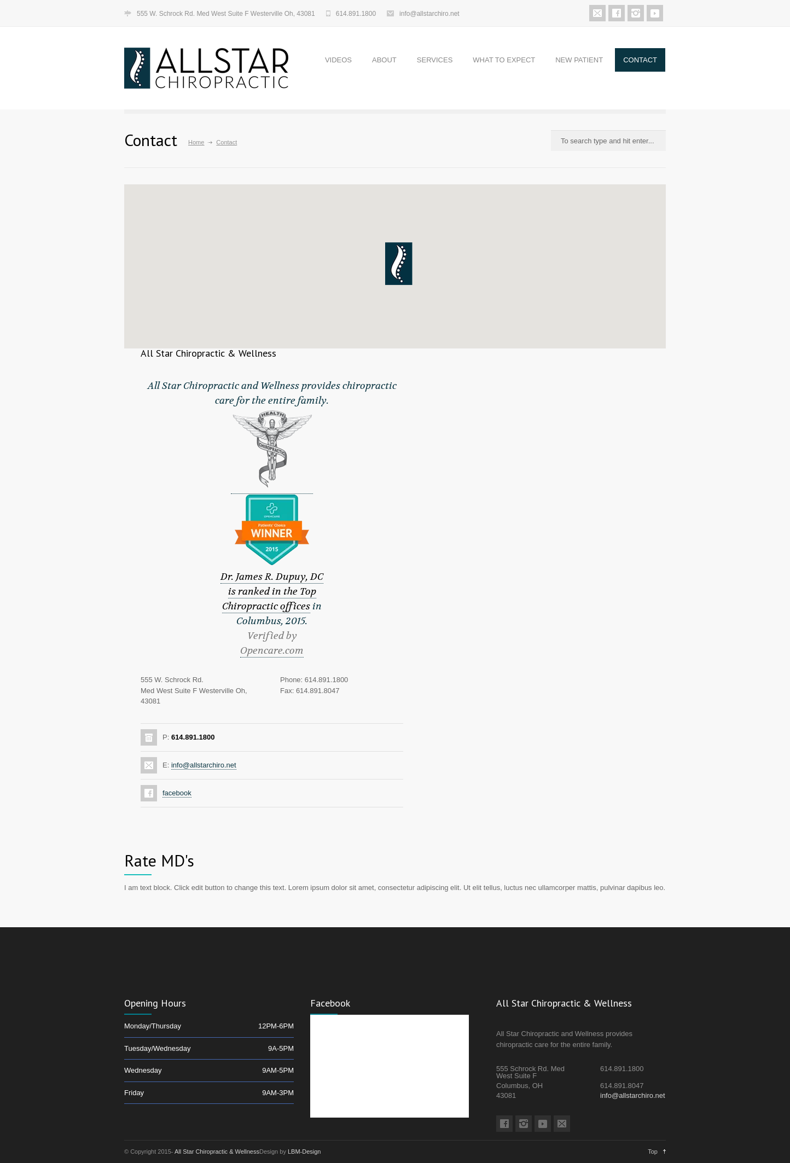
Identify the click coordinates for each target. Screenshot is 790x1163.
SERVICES (435, 60)
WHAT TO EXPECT (504, 60)
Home (196, 142)
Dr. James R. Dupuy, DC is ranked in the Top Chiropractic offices (271, 592)
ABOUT (384, 60)
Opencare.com (272, 650)
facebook (176, 793)
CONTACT (640, 60)
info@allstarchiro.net (429, 13)
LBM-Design (304, 1151)
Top (653, 1151)
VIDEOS (338, 60)
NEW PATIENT (579, 60)
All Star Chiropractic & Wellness (217, 1151)
